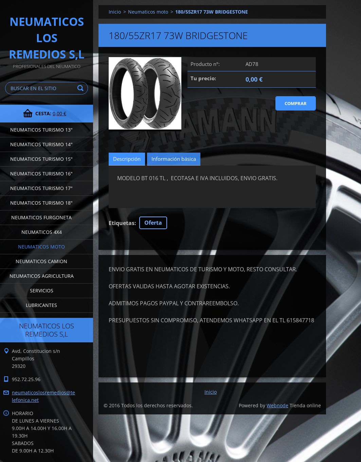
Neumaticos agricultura (42, 276)
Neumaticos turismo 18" (41, 203)
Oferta (153, 222)
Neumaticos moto (41, 246)
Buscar (81, 88)
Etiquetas (121, 223)
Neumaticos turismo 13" (41, 129)
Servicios (41, 290)
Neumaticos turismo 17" (41, 188)
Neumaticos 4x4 (41, 232)
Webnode (277, 405)
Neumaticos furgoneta (41, 217)
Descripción (127, 158)
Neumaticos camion (41, 261)
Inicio (115, 11)
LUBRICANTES (41, 305)
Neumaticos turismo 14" (41, 144)
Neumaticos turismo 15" (41, 159)
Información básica (173, 158)
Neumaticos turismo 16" (41, 173)
